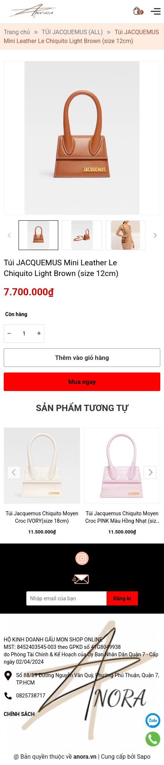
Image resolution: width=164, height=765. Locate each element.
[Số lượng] (24, 333)
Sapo (143, 756)
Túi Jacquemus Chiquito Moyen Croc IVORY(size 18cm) (42, 517)
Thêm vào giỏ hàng (82, 357)
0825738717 (31, 696)
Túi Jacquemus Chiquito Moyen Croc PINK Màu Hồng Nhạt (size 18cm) (122, 517)
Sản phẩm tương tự (82, 408)
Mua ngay (82, 381)
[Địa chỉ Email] (82, 598)
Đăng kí (122, 598)
